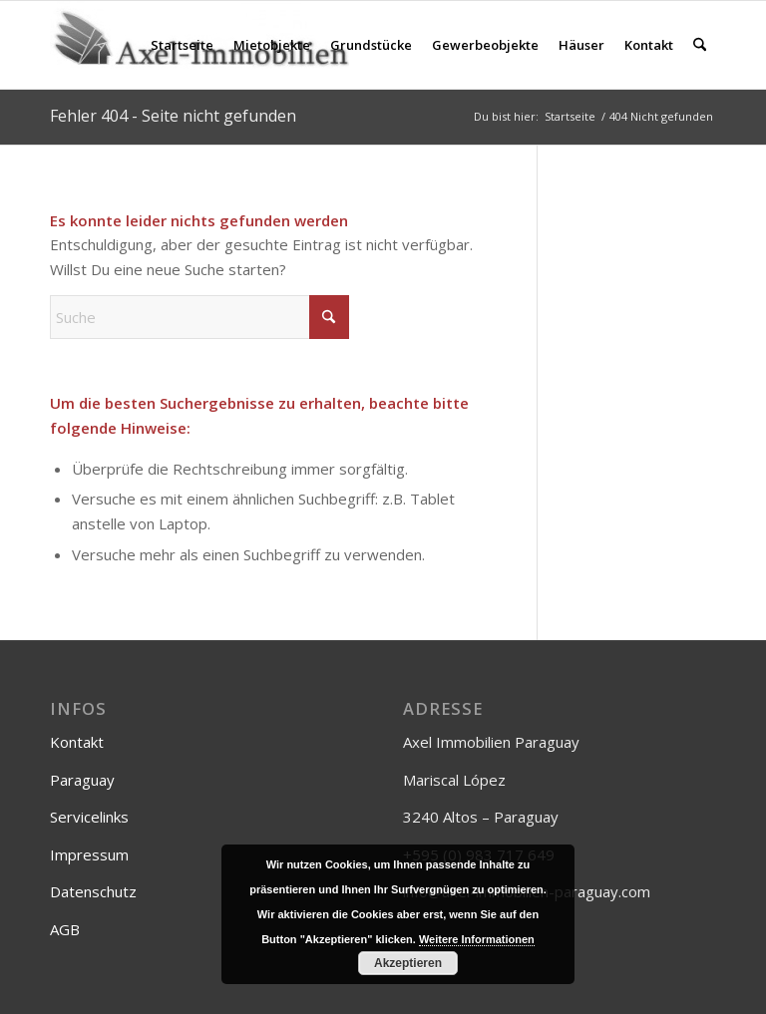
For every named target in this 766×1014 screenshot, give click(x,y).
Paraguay (82, 780)
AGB (65, 929)
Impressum (89, 854)
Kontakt (77, 742)
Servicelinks (89, 817)
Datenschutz (93, 891)
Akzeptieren (408, 963)
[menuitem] (182, 45)
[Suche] (699, 45)
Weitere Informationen (477, 939)
